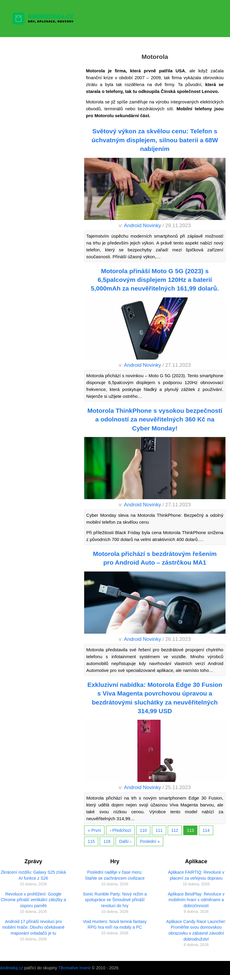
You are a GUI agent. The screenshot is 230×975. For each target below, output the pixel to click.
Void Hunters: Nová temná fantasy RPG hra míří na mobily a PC (114, 924)
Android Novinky (142, 225)
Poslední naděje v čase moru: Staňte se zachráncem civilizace (115, 875)
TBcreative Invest (74, 967)
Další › (125, 841)
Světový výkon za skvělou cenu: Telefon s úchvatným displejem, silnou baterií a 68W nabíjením (155, 140)
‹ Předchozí (120, 830)
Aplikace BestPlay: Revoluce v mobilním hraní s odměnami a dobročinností (196, 900)
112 (174, 830)
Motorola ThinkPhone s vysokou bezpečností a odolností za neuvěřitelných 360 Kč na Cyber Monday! (154, 419)
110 (143, 830)
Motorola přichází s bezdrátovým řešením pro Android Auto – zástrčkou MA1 (155, 558)
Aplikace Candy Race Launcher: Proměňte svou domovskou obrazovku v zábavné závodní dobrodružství (196, 930)
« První (94, 830)
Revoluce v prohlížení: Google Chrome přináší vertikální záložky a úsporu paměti (33, 900)
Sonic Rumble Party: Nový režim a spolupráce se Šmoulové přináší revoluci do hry (115, 900)
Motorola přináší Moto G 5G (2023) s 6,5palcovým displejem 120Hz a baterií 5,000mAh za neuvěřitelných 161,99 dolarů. (155, 280)
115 (91, 841)
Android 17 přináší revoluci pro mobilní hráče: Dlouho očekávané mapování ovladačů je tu (33, 927)
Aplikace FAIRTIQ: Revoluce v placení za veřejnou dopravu (196, 875)
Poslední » (150, 841)
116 (106, 841)
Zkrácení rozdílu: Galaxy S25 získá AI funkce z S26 (33, 875)
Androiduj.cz (11, 967)
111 (158, 830)
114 (205, 830)
